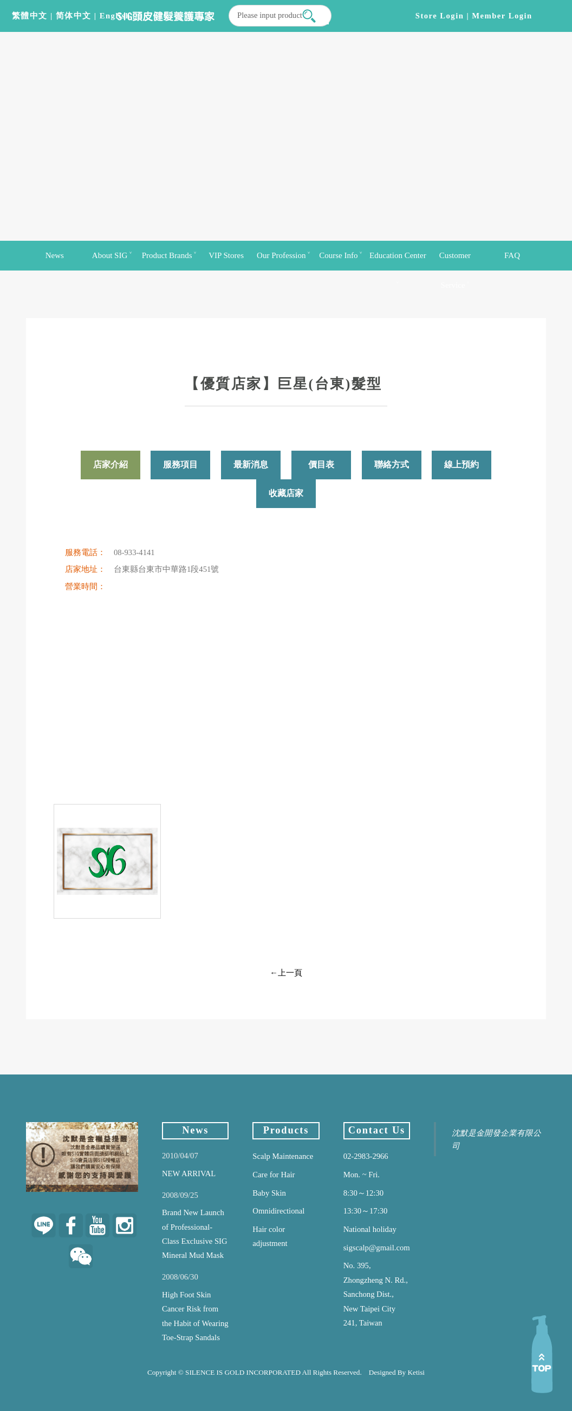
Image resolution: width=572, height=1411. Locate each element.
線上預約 (461, 464)
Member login (502, 15)
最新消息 (250, 464)
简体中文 (74, 15)
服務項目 (180, 464)
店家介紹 (110, 464)
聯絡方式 (391, 464)
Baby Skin (268, 1193)
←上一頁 (286, 972)
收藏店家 (286, 493)
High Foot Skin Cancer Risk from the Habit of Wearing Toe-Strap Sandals (195, 1316)
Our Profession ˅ (283, 255)
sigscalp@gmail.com (376, 1247)
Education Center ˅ (397, 261)
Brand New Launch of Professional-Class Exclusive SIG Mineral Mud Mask (194, 1234)
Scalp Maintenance (282, 1156)
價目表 (321, 464)
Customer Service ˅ (455, 261)
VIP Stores (226, 255)
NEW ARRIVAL (189, 1173)
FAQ (512, 255)
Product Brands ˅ (169, 255)
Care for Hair (273, 1174)
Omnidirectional (278, 1210)
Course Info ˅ (340, 255)
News (55, 255)
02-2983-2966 (365, 1156)
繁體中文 (30, 15)
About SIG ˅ (112, 255)
